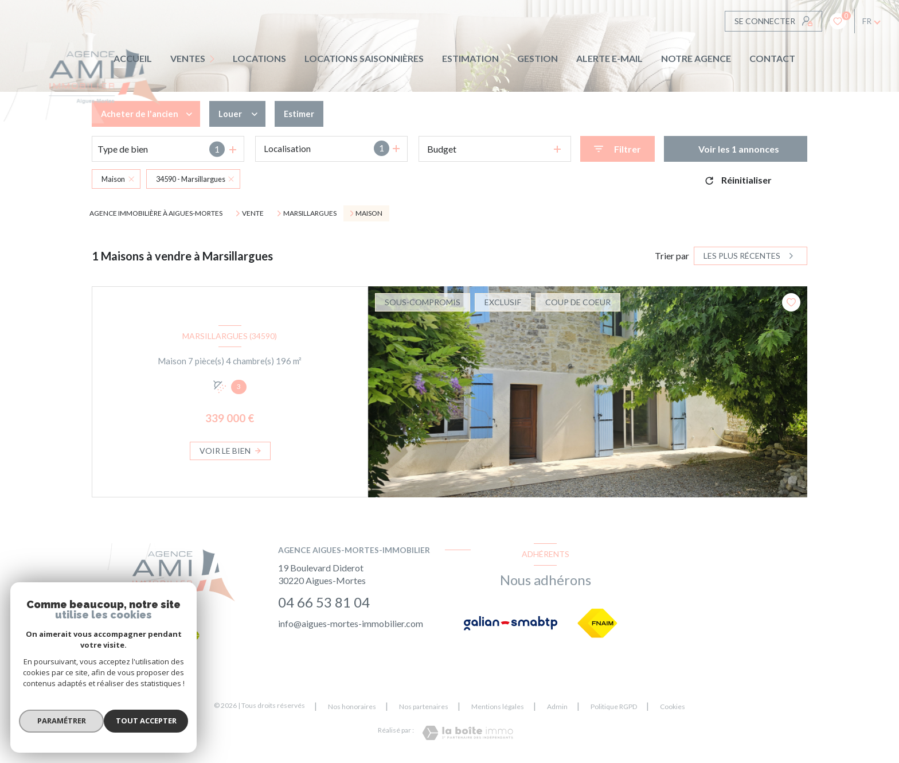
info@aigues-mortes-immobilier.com (350, 623)
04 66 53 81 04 (324, 602)
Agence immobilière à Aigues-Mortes (155, 213)
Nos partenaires (423, 706)
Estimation (470, 58)
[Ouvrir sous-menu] (214, 58)
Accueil (133, 58)
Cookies (672, 707)
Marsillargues (310, 213)
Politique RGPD (614, 706)
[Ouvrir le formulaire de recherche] (617, 149)
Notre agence (696, 58)
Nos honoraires (352, 706)
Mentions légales (497, 706)
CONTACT (772, 58)
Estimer (305, 113)
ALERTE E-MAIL (609, 58)
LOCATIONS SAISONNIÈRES (364, 58)
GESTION (537, 58)
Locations (259, 58)
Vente (253, 213)
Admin (557, 706)
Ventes (187, 58)
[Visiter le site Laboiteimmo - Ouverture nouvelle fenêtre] (467, 733)
